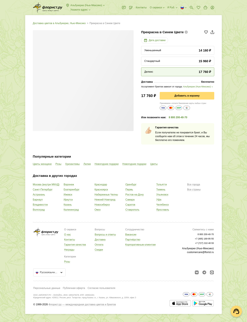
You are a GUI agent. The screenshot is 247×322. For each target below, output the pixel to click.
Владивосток (40, 204)
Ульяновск (162, 194)
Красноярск (101, 189)
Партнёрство (132, 239)
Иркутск (68, 199)
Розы (58, 164)
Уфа (158, 199)
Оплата (99, 244)
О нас (67, 234)
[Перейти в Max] (212, 272)
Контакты (69, 239)
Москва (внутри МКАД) (46, 184)
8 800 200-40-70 (178, 117)
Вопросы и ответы (105, 234)
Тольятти (161, 184)
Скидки (99, 249)
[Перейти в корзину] (205, 7)
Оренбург (130, 184)
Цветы (154, 164)
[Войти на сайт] (212, 7)
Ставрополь (132, 209)
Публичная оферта (74, 288)
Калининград (71, 209)
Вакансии (130, 234)
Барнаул (38, 199)
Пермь (129, 189)
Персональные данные (46, 288)
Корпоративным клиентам (140, 244)
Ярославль (162, 209)
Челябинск (162, 204)
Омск (98, 209)
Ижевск (68, 194)
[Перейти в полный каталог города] (47, 7)
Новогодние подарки (106, 164)
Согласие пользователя (101, 288)
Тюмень (160, 189)
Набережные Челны (106, 194)
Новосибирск (102, 204)
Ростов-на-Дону (134, 194)
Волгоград (39, 209)
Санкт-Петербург (42, 189)
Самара (130, 199)
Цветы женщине (42, 164)
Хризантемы (72, 164)
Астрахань (39, 194)
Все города (193, 184)
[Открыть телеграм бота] (204, 272)
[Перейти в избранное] (198, 7)
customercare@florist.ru (200, 252)
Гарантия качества (75, 244)
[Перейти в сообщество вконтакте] (197, 272)
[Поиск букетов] (191, 7)
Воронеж (69, 184)
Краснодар (101, 184)
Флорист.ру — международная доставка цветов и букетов (82, 304)
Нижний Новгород (105, 199)
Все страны (194, 189)
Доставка (100, 239)
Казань (68, 204)
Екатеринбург (72, 189)
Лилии (87, 164)
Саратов (130, 204)
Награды (69, 249)
